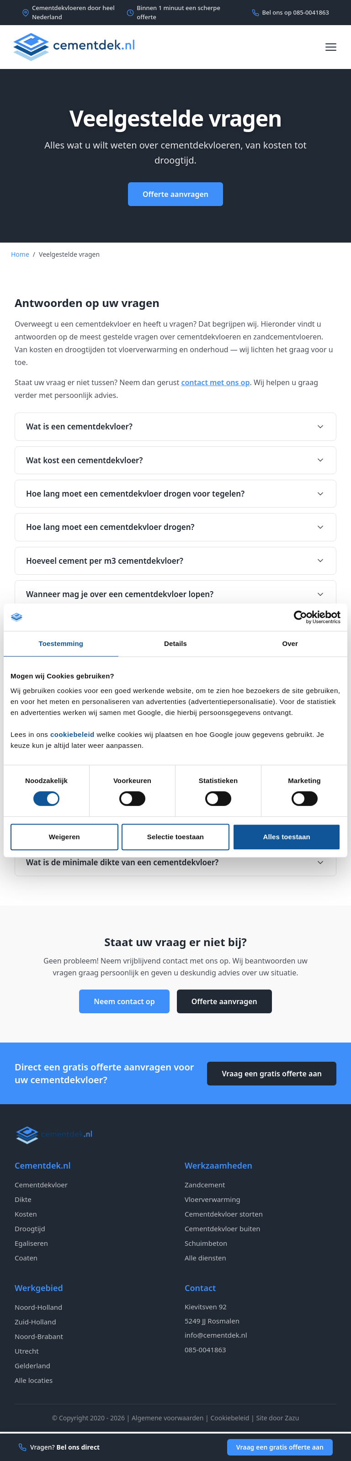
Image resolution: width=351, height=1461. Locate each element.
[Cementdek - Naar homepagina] (74, 47)
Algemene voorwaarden (167, 1417)
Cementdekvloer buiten (222, 1228)
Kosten (26, 1213)
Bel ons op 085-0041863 (290, 12)
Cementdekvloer (41, 1184)
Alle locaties (34, 1380)
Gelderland (32, 1365)
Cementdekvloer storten (224, 1213)
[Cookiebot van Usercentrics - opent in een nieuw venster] (300, 617)
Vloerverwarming (212, 1199)
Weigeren (64, 837)
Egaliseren (31, 1243)
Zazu (292, 1417)
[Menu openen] (331, 47)
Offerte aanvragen (175, 194)
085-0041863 (205, 1349)
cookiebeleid (72, 734)
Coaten (26, 1257)
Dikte (23, 1199)
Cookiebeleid (229, 1417)
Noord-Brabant (39, 1336)
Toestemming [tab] (61, 643)
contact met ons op (215, 382)
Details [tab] (175, 643)
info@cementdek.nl (216, 1334)
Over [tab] (290, 643)
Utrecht (27, 1350)
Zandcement (205, 1184)
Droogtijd (30, 1228)
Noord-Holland (38, 1307)
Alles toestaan (286, 837)
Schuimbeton (206, 1243)
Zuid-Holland (35, 1321)
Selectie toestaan (175, 837)
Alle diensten (205, 1257)
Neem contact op (124, 1001)
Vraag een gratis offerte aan (272, 1074)
